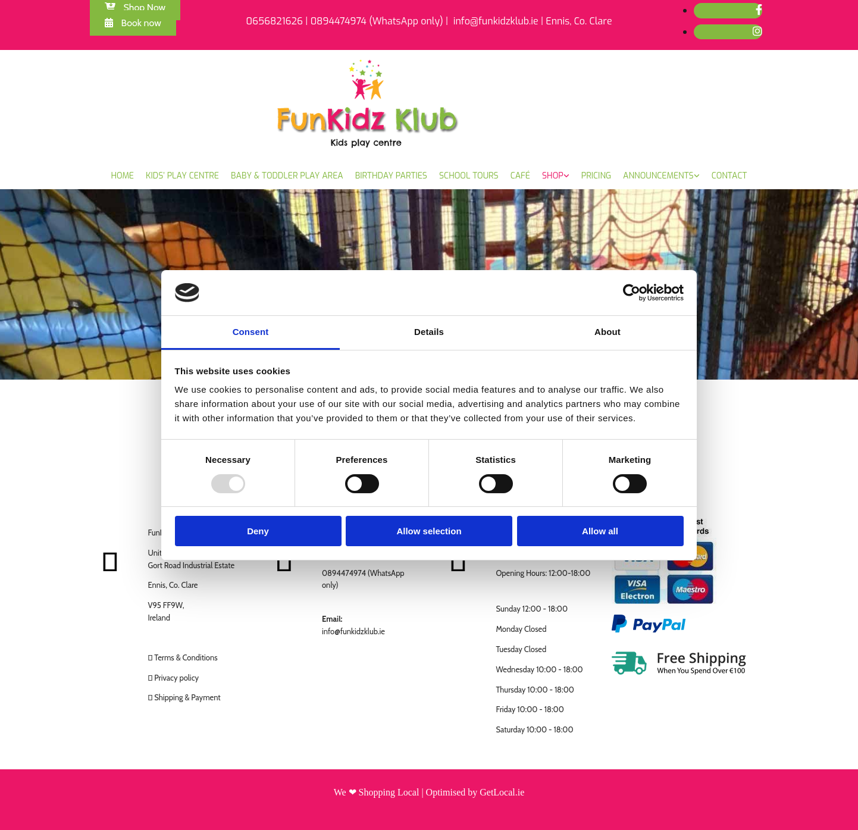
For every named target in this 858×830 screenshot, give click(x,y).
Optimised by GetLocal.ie (475, 792)
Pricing (596, 175)
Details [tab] (429, 332)
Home (122, 175)
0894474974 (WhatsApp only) (377, 21)
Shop (552, 175)
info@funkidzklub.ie (353, 631)
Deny (258, 531)
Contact (729, 175)
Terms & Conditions (185, 657)
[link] (555, 176)
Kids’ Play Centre (182, 175)
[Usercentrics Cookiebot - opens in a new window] (632, 293)
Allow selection (428, 531)
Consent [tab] (251, 332)
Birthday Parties (391, 175)
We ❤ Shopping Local (376, 792)
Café (520, 175)
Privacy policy (176, 677)
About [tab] (607, 332)
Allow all (600, 531)
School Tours (469, 175)
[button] (133, 23)
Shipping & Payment (187, 697)
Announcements (658, 175)
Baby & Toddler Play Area (287, 175)
